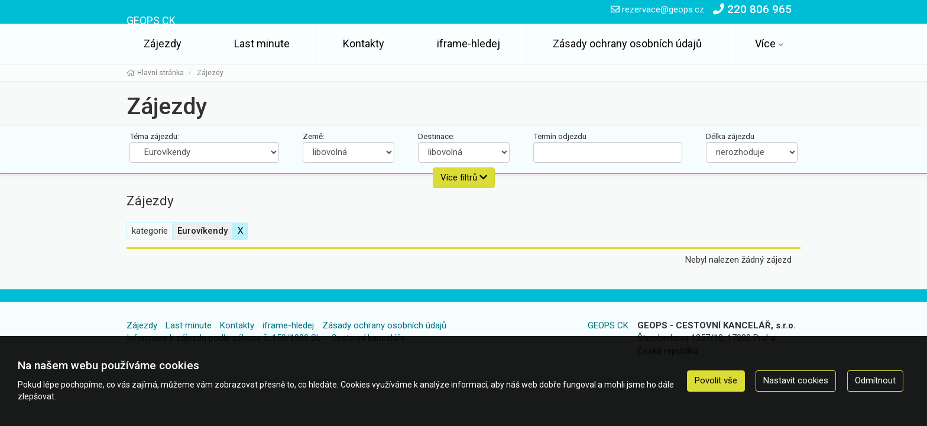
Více (765, 43)
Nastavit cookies (795, 380)
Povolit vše (716, 380)
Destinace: (436, 136)
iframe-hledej (468, 43)
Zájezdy (162, 43)
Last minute (262, 43)
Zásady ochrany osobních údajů (627, 43)
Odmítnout (875, 380)
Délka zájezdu (730, 136)
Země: (314, 136)
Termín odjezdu (559, 136)
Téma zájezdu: (154, 136)
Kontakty (363, 43)
